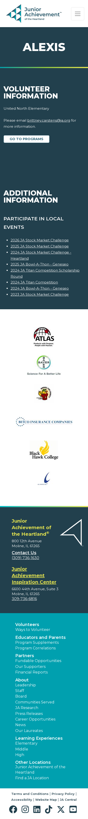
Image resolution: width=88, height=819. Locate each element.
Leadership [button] (25, 685)
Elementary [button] (26, 743)
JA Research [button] (26, 708)
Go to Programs (26, 139)
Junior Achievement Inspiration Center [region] (34, 575)
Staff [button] (19, 690)
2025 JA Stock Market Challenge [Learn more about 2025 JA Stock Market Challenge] (40, 246)
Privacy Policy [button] (63, 794)
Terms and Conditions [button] (30, 794)
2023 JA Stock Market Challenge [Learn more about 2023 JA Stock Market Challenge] (40, 294)
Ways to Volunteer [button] (32, 629)
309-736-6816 (24, 599)
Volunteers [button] (27, 624)
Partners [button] (24, 656)
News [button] (20, 725)
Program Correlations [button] (35, 648)
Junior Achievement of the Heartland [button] (40, 769)
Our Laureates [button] (29, 730)
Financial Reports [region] (31, 672)
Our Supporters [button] (30, 666)
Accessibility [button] (21, 799)
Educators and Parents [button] (40, 637)
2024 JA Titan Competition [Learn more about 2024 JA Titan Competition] (34, 282)
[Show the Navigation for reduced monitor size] (77, 13)
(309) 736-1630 (25, 558)
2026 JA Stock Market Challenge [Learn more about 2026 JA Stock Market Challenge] (40, 240)
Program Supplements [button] (37, 642)
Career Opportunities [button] (35, 719)
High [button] (19, 755)
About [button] (22, 680)
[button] (14, 809)
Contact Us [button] (24, 553)
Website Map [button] (46, 799)
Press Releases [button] (29, 713)
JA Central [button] (68, 799)
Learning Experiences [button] (39, 738)
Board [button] (21, 696)
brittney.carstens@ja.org (48, 120)
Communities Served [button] (34, 702)
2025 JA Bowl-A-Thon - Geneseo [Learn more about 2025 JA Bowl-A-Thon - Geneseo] (40, 264)
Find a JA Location (32, 778)
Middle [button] (21, 749)
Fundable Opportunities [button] (38, 661)
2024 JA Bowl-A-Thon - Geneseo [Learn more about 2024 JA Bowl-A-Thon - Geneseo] (40, 288)
